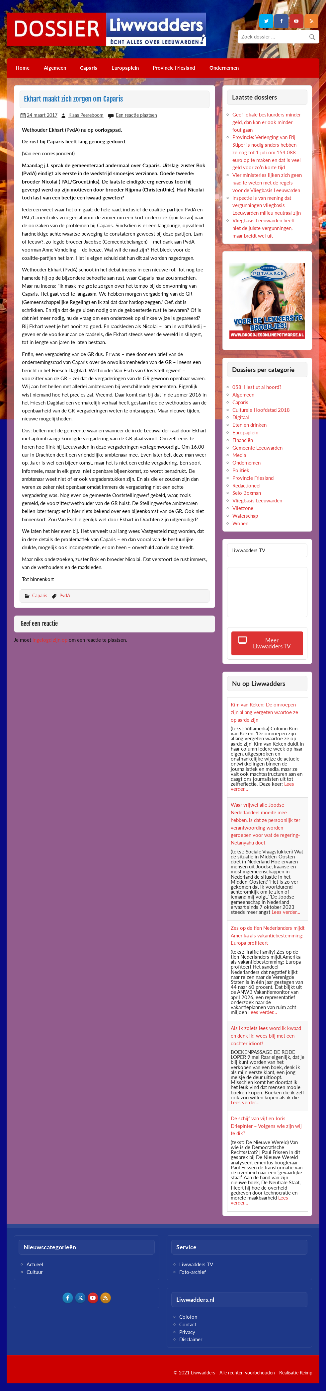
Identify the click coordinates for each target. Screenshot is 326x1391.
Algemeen (55, 68)
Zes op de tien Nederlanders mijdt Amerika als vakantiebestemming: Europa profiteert (267, 935)
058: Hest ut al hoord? (257, 387)
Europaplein (125, 68)
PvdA (64, 595)
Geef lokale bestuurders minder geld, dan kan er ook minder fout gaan (266, 122)
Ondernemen (224, 68)
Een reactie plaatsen (136, 115)
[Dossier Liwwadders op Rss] (105, 1297)
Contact (187, 1324)
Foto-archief (192, 1272)
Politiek (240, 470)
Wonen (240, 523)
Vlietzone (242, 508)
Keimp (306, 1372)
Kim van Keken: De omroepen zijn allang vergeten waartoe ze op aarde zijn (264, 712)
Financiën (242, 440)
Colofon (188, 1317)
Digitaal (240, 417)
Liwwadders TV (196, 1264)
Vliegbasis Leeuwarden (257, 500)
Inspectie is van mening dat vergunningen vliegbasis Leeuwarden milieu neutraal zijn (266, 205)
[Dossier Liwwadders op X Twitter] (80, 1297)
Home (23, 68)
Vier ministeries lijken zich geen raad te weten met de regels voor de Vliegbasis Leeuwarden (267, 182)
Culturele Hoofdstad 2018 (261, 410)
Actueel (35, 1264)
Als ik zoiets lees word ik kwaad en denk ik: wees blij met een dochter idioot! (266, 1035)
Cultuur (34, 1272)
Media (239, 455)
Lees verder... (286, 912)
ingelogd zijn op (50, 640)
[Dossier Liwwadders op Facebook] (67, 1297)
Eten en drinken (249, 425)
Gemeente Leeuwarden (257, 448)
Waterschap (245, 516)
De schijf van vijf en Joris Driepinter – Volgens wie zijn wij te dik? (266, 1125)
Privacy (187, 1332)
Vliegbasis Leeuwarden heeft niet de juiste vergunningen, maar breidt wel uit (263, 228)
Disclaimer (190, 1339)
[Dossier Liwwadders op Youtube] (93, 1297)
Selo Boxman (246, 493)
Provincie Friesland (174, 68)
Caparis (88, 68)
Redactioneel (246, 485)
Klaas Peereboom (86, 115)
